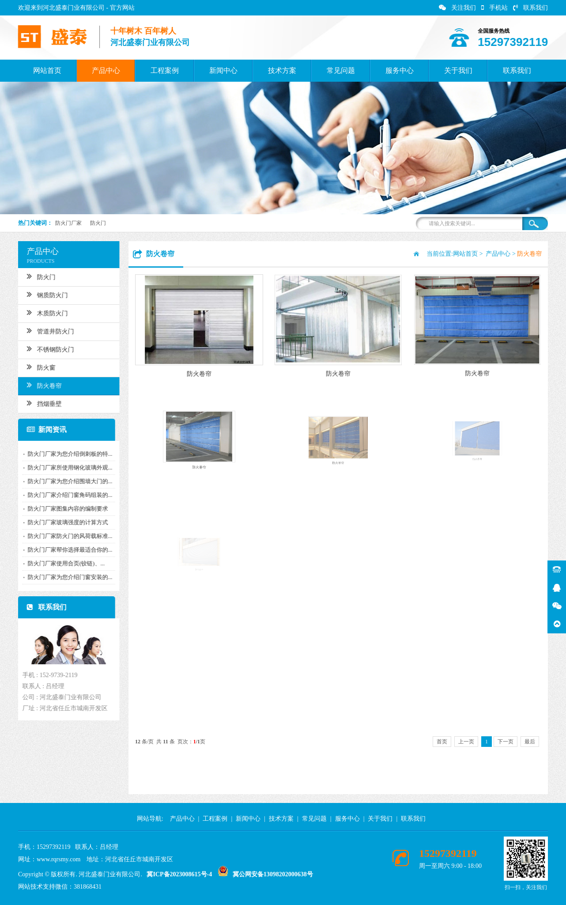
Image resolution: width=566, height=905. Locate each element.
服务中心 (399, 70)
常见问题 (341, 70)
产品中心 (106, 70)
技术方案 (282, 70)
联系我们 (530, 7)
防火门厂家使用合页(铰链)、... (61, 563)
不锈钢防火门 (45, 348)
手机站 (494, 7)
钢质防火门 (42, 294)
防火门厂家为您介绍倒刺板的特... (65, 454)
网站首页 (47, 70)
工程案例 (165, 70)
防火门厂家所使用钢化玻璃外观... (65, 467)
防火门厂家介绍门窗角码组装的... (65, 495)
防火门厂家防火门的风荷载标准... (65, 536)
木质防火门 (42, 312)
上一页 (466, 741)
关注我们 (457, 7)
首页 (442, 741)
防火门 (98, 223)
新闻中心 (223, 70)
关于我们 (458, 70)
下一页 (505, 741)
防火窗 (36, 366)
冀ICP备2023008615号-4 (179, 874)
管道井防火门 (45, 330)
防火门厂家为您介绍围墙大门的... (65, 481)
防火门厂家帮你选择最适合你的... (65, 549)
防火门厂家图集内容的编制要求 (63, 508)
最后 (529, 741)
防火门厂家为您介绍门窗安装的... (65, 577)
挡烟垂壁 (39, 402)
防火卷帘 (39, 384)
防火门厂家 (68, 223)
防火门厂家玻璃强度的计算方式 (63, 522)
